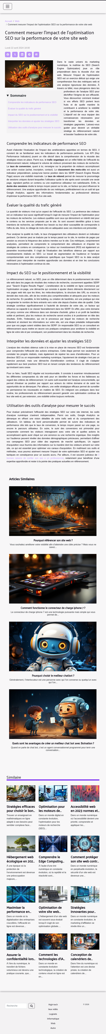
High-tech (53, 1004)
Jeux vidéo (53, 1009)
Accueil (8, 21)
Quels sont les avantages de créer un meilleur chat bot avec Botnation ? (53, 743)
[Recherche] (16, 1006)
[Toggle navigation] (7, 6)
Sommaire (18, 95)
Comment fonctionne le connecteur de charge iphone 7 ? (53, 607)
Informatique (53, 1019)
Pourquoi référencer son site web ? (53, 540)
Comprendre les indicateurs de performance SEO (32, 102)
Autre (53, 1028)
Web (17, 21)
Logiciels (53, 1014)
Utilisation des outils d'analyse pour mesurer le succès (34, 127)
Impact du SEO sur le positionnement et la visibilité (33, 115)
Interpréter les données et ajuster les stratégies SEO (33, 121)
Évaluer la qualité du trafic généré (24, 108)
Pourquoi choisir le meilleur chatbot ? (53, 675)
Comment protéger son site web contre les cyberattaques (85, 861)
